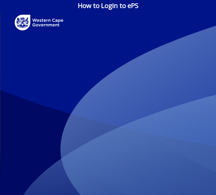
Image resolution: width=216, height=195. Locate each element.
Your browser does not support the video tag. (108, 93)
